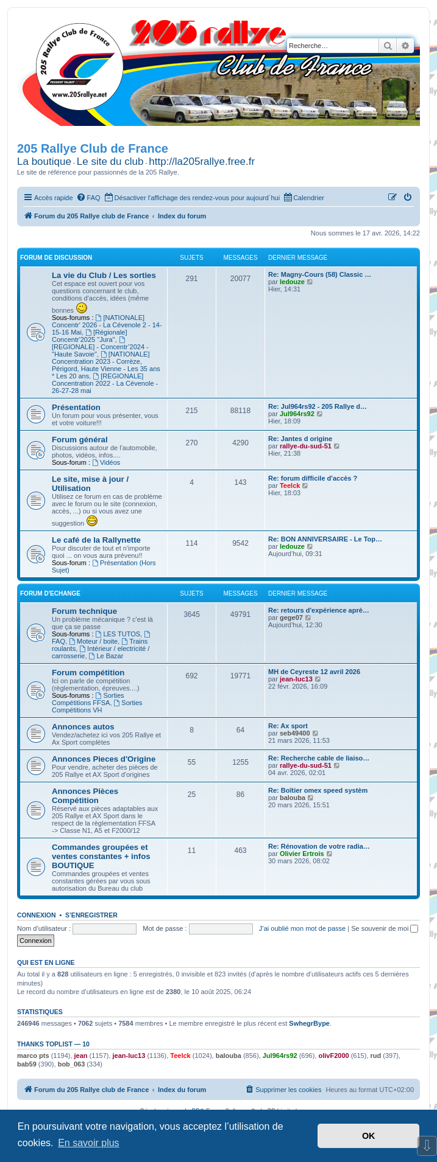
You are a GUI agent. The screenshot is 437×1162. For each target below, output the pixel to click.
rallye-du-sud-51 (306, 446)
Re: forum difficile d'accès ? (312, 478)
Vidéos (106, 462)
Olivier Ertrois (302, 853)
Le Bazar (106, 655)
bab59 (27, 1064)
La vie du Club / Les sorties (104, 275)
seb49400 (295, 733)
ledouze (292, 281)
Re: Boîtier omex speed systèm (318, 790)
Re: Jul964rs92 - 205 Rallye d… (317, 406)
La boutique (44, 161)
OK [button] (368, 1136)
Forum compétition (88, 672)
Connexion (36, 915)
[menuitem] (88, 197)
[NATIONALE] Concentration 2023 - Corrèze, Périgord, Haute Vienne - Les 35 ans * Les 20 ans (106, 365)
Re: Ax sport (288, 725)
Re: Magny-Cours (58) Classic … (319, 274)
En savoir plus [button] (88, 1143)
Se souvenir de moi (384, 928)
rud (376, 1055)
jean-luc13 (296, 679)
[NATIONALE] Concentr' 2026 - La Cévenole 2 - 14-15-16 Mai (107, 325)
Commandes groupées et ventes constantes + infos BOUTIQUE (101, 856)
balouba (292, 797)
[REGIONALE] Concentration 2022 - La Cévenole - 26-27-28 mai (105, 383)
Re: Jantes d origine (300, 438)
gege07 (291, 617)
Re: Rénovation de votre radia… (319, 846)
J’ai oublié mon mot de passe (302, 928)
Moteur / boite (93, 641)
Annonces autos (83, 726)
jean (81, 1055)
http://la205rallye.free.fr (202, 161)
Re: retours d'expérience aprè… (318, 610)
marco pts (33, 1055)
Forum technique (84, 611)
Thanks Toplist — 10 (53, 1044)
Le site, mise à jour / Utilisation (90, 484)
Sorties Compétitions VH (97, 706)
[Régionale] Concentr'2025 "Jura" (89, 336)
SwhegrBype (309, 1023)
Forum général (80, 439)
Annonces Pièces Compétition (85, 796)
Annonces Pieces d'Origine (103, 759)
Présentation (76, 407)
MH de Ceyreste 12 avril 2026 (314, 671)
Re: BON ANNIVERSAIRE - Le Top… (325, 539)
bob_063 (71, 1064)
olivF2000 (334, 1055)
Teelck (290, 485)
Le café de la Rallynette (96, 539)
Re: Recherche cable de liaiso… (318, 758)
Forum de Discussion (56, 257)
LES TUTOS (118, 634)
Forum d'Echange (50, 593)
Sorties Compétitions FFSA (88, 699)
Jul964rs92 (297, 413)
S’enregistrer (91, 915)
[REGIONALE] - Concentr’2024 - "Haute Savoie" (100, 347)
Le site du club (110, 161)
